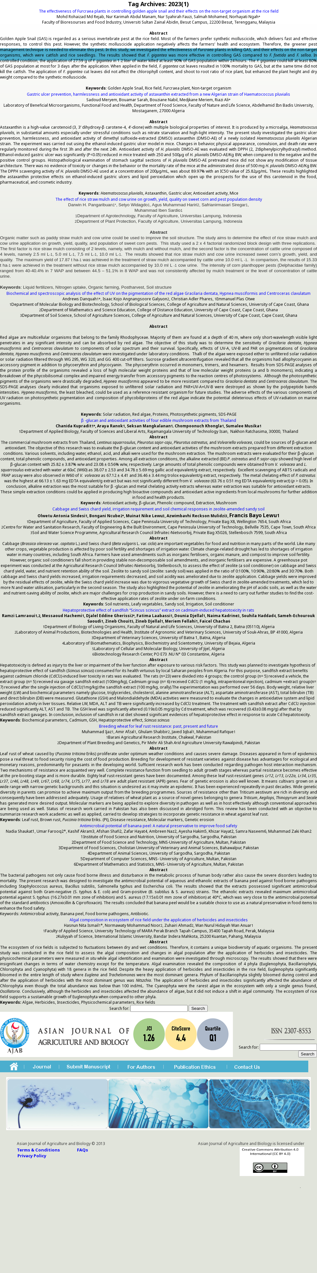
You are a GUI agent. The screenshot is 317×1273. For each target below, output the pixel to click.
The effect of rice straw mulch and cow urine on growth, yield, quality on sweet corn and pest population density (158, 199)
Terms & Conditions (38, 1150)
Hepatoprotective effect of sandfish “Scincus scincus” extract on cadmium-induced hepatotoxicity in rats (158, 610)
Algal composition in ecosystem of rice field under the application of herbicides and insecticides (159, 920)
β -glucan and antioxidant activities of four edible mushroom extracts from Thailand (158, 420)
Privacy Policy (31, 1156)
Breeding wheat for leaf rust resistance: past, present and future (158, 726)
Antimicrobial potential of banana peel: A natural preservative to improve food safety (158, 826)
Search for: (119, 1008)
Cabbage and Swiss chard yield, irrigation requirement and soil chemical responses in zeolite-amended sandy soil (158, 509)
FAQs (82, 1150)
